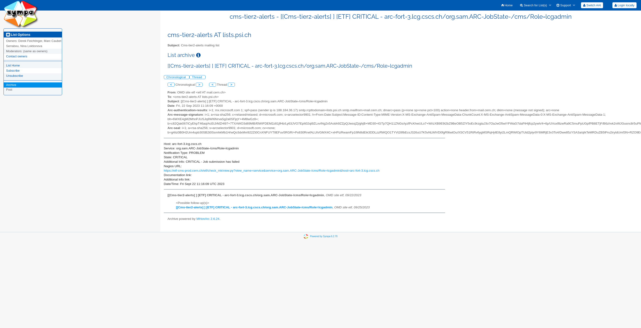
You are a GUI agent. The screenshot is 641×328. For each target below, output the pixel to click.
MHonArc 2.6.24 (207, 219)
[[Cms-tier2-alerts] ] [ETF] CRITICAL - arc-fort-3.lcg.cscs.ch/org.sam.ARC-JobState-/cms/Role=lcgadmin (254, 207)
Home (507, 5)
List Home (13, 65)
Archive (11, 85)
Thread (197, 77)
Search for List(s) (533, 5)
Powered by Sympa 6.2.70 (323, 236)
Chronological (176, 77)
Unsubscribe (14, 75)
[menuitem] (507, 5)
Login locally (624, 5)
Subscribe (13, 70)
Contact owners (16, 56)
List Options (18, 35)
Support (563, 5)
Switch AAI (592, 5)
